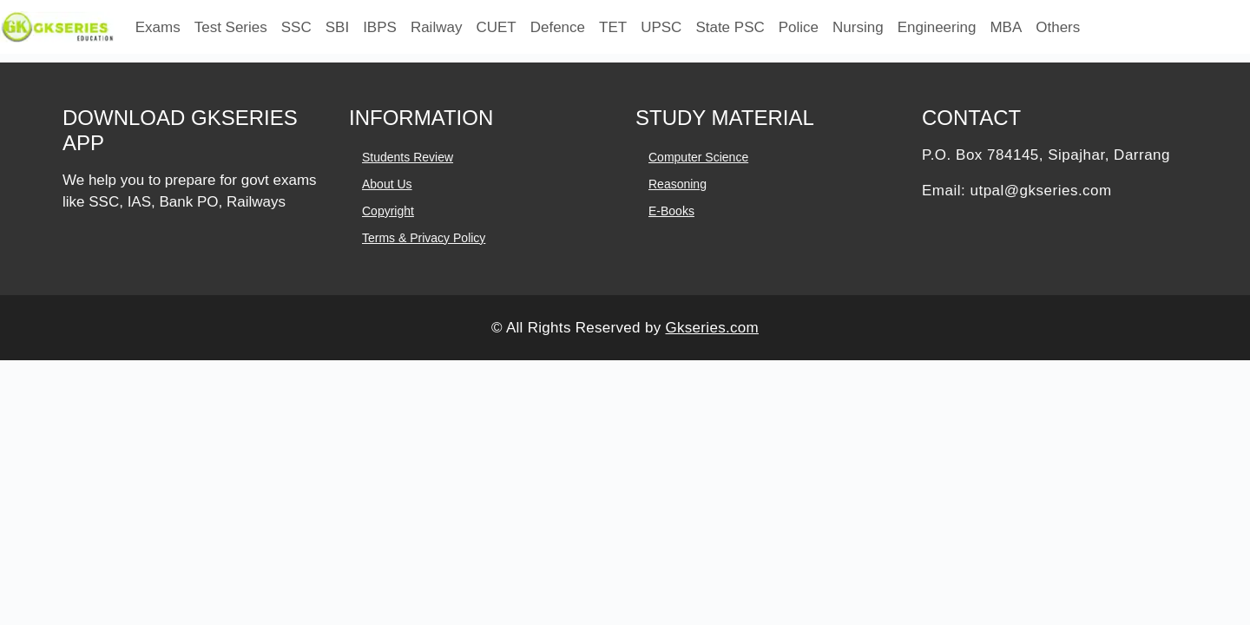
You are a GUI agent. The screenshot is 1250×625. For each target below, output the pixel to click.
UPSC (661, 27)
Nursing (858, 27)
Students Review (407, 157)
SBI (337, 27)
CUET (496, 27)
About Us (387, 184)
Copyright (388, 211)
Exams (158, 27)
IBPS (380, 27)
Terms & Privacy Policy (423, 238)
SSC (296, 27)
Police (799, 27)
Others (1058, 27)
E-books (671, 211)
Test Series (230, 27)
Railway (437, 27)
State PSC (729, 27)
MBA (1006, 27)
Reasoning (677, 184)
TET (613, 27)
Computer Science (698, 157)
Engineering (937, 27)
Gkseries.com (712, 327)
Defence (557, 27)
